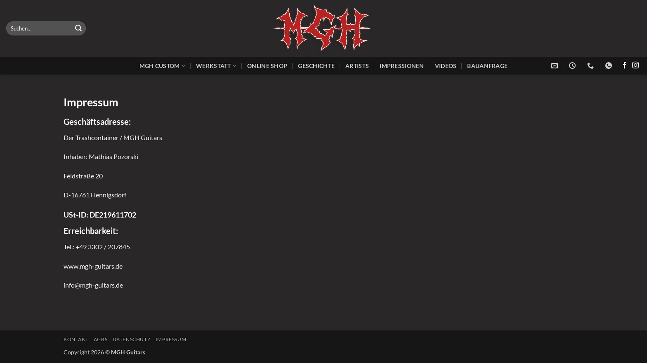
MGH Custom (162, 66)
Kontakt (76, 339)
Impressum (171, 339)
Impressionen (402, 65)
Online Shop (267, 65)
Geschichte (316, 65)
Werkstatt (216, 66)
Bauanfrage (487, 65)
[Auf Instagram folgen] (635, 65)
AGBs (100, 339)
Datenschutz (132, 339)
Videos (446, 65)
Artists (357, 65)
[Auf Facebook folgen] (624, 65)
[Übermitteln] (78, 28)
